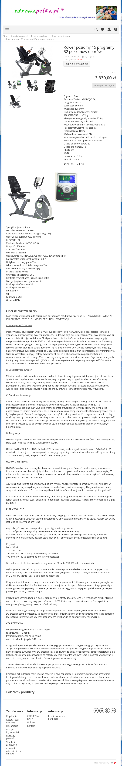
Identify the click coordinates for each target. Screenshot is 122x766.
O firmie (31, 722)
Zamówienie (14, 711)
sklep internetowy (105, 763)
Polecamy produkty (20, 692)
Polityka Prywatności (12, 731)
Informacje (35, 711)
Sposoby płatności (11, 737)
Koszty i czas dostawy (13, 721)
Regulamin (11, 716)
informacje (56, 711)
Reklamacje (12, 725)
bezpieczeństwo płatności (56, 717)
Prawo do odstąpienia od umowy (13, 751)
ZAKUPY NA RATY (33, 717)
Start (5, 36)
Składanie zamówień (11, 743)
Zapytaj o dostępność (77, 63)
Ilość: (101, 72)
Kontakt (31, 725)
